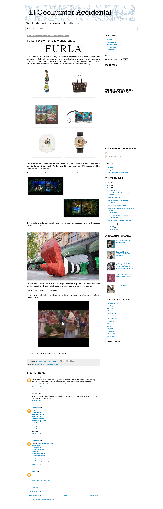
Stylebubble (110, 328)
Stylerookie (110, 331)
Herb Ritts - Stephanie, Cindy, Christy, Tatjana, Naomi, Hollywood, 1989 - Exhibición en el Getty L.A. (124, 265)
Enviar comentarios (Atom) (45, 499)
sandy (34, 471)
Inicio (65, 496)
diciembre (112, 190)
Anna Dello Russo (112, 303)
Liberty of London (112, 170)
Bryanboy (110, 306)
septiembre (112, 229)
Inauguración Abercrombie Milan (117, 172)
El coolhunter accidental (43, 361)
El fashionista (111, 311)
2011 (109, 185)
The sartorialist (111, 333)
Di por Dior (110, 308)
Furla (29, 57)
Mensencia (110, 321)
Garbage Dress (111, 316)
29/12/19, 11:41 (37, 487)
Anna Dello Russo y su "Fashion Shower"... (123, 241)
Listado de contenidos (47, 29)
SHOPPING (110, 50)
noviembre (112, 224)
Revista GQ (110, 323)
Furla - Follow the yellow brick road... (120, 220)
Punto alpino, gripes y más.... (117, 205)
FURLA (36, 364)
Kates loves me (112, 318)
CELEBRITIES (111, 40)
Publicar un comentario (37, 491)
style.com (110, 326)
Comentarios (111, 156)
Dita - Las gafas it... (122, 285)
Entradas (110, 153)
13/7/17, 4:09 (36, 434)
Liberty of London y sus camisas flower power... (123, 275)
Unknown (35, 377)
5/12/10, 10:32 (36, 387)
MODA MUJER (54, 364)
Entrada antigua (94, 496)
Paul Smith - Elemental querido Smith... (121, 208)
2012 (109, 182)
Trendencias (111, 336)
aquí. (68, 353)
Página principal (32, 29)
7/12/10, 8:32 (36, 401)
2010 (109, 188)
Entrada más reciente (35, 496)
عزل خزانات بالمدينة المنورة (41, 480)
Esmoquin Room (112, 313)
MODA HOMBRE (44, 364)
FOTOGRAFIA (111, 42)
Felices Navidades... (115, 197)
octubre (111, 227)
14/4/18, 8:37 (36, 465)
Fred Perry (110, 167)
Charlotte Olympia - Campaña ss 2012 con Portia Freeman (123, 253)
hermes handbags (66, 384)
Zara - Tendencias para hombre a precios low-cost (119, 216)
